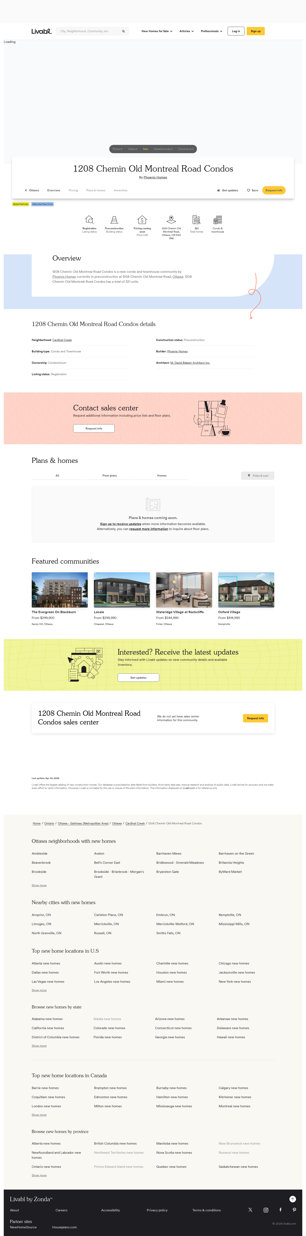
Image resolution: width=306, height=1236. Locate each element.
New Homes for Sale (157, 31)
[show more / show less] (39, 885)
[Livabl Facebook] (280, 1210)
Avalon (99, 853)
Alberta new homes (46, 1143)
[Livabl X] (250, 1210)
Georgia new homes (170, 1037)
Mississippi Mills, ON (234, 924)
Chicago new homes (234, 963)
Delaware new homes (233, 1028)
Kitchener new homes (235, 1097)
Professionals (212, 31)
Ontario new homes (46, 1167)
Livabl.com (189, 788)
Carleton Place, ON (108, 915)
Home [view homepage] (37, 823)
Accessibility (110, 1210)
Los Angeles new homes (112, 982)
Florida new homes (108, 1037)
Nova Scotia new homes (174, 1153)
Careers (61, 1210)
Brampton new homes (110, 1088)
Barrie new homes (45, 1088)
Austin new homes (107, 963)
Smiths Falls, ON (168, 933)
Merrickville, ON (106, 924)
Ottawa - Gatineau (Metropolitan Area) (83, 823)
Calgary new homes (233, 1088)
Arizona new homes (170, 1019)
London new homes (46, 1106)
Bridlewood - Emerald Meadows (180, 863)
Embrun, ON (165, 915)
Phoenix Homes (155, 177)
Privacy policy (157, 1210)
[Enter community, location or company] (92, 31)
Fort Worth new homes (111, 972)
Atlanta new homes (46, 963)
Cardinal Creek (62, 340)
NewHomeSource (23, 1227)
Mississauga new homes (174, 1106)
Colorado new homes (109, 1028)
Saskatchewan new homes (238, 1167)
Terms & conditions (206, 1210)
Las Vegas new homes (48, 982)
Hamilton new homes (172, 1097)
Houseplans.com (64, 1227)
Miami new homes (170, 982)
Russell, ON (102, 933)
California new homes (48, 1028)
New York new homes (235, 982)
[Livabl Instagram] (266, 1210)
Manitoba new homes (172, 1143)
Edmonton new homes (110, 1097)
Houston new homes (171, 972)
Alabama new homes (47, 1019)
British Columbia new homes (115, 1143)
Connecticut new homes (173, 1028)
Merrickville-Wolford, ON (175, 924)
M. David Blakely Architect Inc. (190, 362)
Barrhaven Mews (168, 853)
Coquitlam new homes (48, 1097)
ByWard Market (230, 872)
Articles (187, 31)
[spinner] (123, 31)
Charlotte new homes (172, 963)
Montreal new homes (234, 1106)
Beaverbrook (41, 863)
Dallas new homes (45, 972)
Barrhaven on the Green (236, 853)
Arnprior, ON (41, 915)
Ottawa (177, 277)
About (14, 1210)
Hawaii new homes (231, 1037)
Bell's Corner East (107, 863)
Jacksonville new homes (237, 972)
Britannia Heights (231, 863)
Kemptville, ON (230, 915)
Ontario (49, 823)
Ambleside (39, 853)
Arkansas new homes (232, 1019)
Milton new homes (108, 1106)
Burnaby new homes (171, 1088)
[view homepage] (42, 31)
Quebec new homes (171, 1167)
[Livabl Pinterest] (294, 1210)
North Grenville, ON (46, 933)
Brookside (39, 872)
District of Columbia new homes (55, 1037)
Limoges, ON (41, 924)
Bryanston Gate (167, 872)
